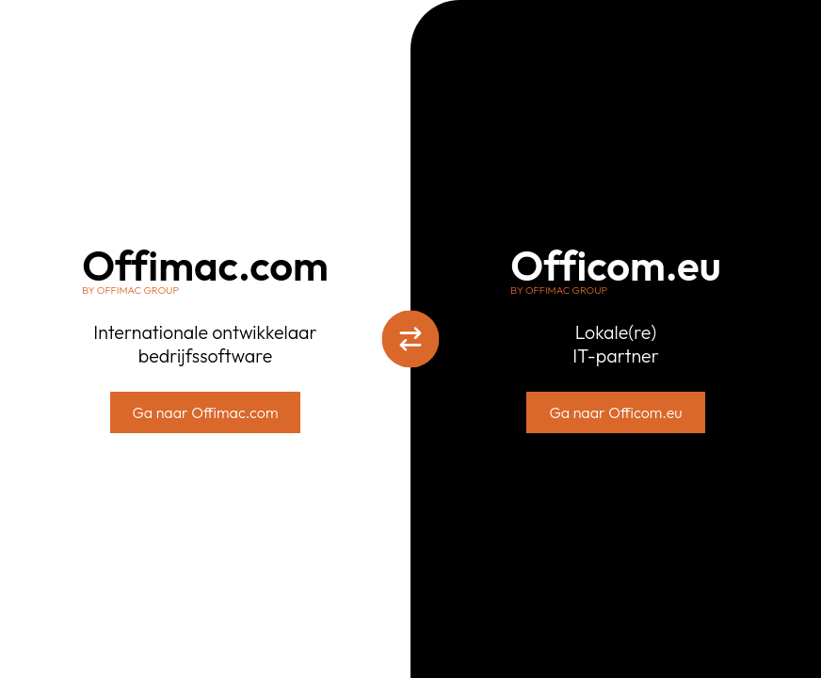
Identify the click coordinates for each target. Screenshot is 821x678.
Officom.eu (615, 271)
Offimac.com (205, 271)
